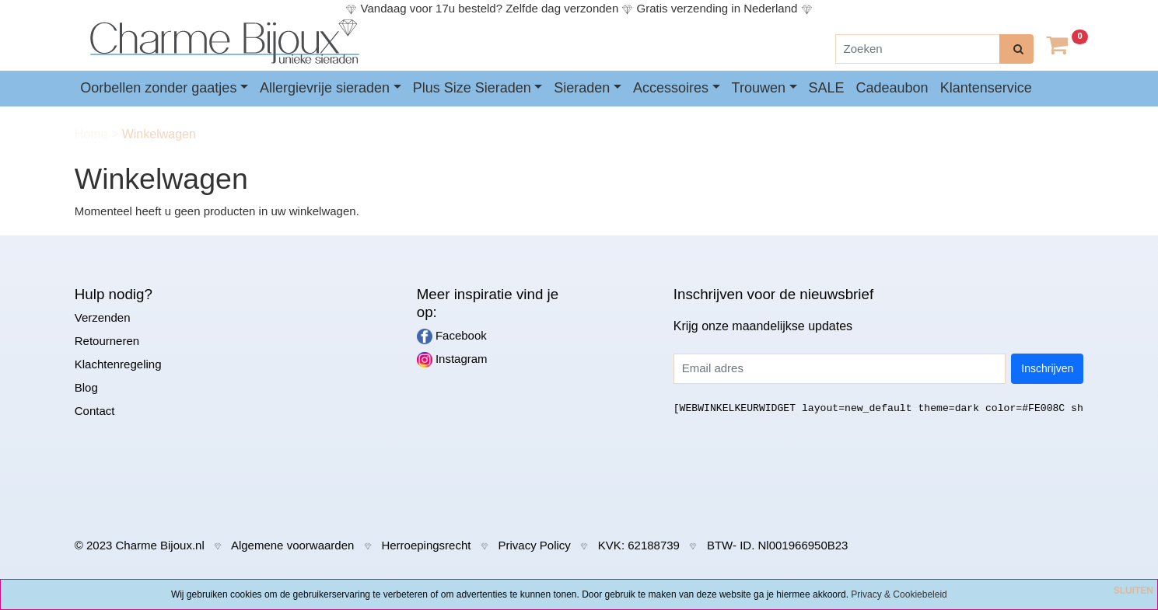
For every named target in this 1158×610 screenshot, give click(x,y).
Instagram (452, 360)
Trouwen (758, 88)
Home (93, 134)
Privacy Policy (534, 545)
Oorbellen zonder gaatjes (158, 88)
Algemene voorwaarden (292, 545)
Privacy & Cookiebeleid (898, 594)
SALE (827, 88)
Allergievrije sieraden (325, 88)
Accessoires (670, 88)
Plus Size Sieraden (472, 88)
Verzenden (103, 317)
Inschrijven (1047, 368)
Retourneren (107, 340)
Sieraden (582, 88)
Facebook (452, 336)
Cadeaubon (892, 88)
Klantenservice (986, 88)
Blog (86, 387)
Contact (95, 410)
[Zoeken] (917, 49)
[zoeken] (1016, 49)
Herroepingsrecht (426, 545)
